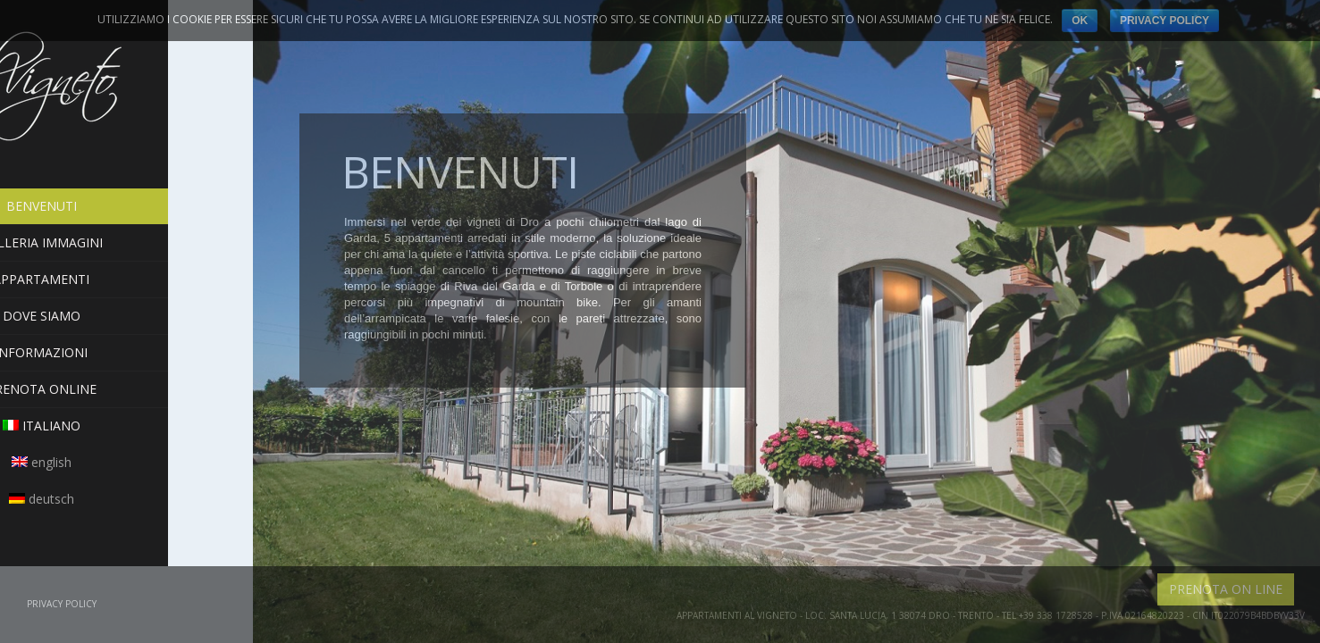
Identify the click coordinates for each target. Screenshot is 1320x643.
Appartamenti (127, 279)
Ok (1080, 20)
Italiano (126, 425)
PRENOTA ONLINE (126, 388)
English (126, 462)
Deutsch (126, 498)
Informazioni (126, 352)
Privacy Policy (62, 603)
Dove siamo (126, 315)
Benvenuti (126, 206)
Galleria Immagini (126, 242)
